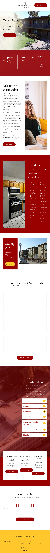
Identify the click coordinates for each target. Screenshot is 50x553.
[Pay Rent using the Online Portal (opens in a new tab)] (40, 5)
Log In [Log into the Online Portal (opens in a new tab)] (25, 550)
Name (5, 503)
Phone (35, 503)
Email (19, 503)
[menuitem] (7, 535)
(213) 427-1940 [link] (7, 541)
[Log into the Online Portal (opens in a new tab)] (11, 471)
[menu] (3, 5)
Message (6, 508)
